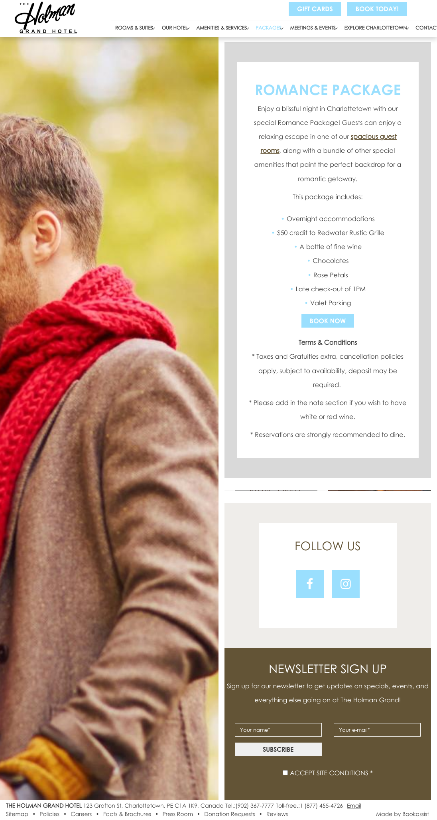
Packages (268, 28)
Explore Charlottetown (375, 28)
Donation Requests (229, 814)
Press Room (177, 814)
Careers (81, 814)
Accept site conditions (329, 773)
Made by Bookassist (402, 814)
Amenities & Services (221, 28)
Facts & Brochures (127, 814)
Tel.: (249, 805)
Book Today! (377, 9)
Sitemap (17, 814)
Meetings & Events (313, 28)
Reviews (277, 814)
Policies (49, 814)
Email (354, 805)
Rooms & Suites (134, 28)
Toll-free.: (309, 805)
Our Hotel (175, 28)
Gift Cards (315, 9)
